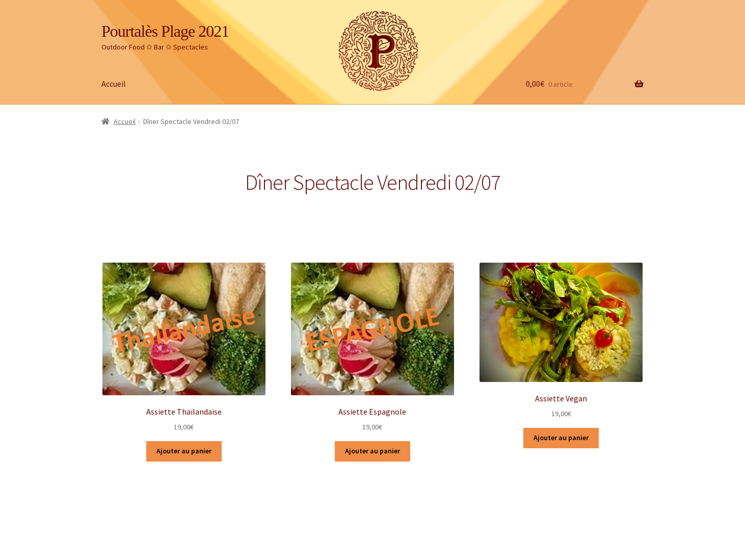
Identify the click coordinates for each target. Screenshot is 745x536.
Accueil (113, 84)
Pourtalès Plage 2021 (165, 31)
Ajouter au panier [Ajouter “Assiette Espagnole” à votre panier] (372, 450)
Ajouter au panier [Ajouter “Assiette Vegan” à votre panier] (561, 437)
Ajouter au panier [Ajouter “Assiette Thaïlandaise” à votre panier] (183, 450)
